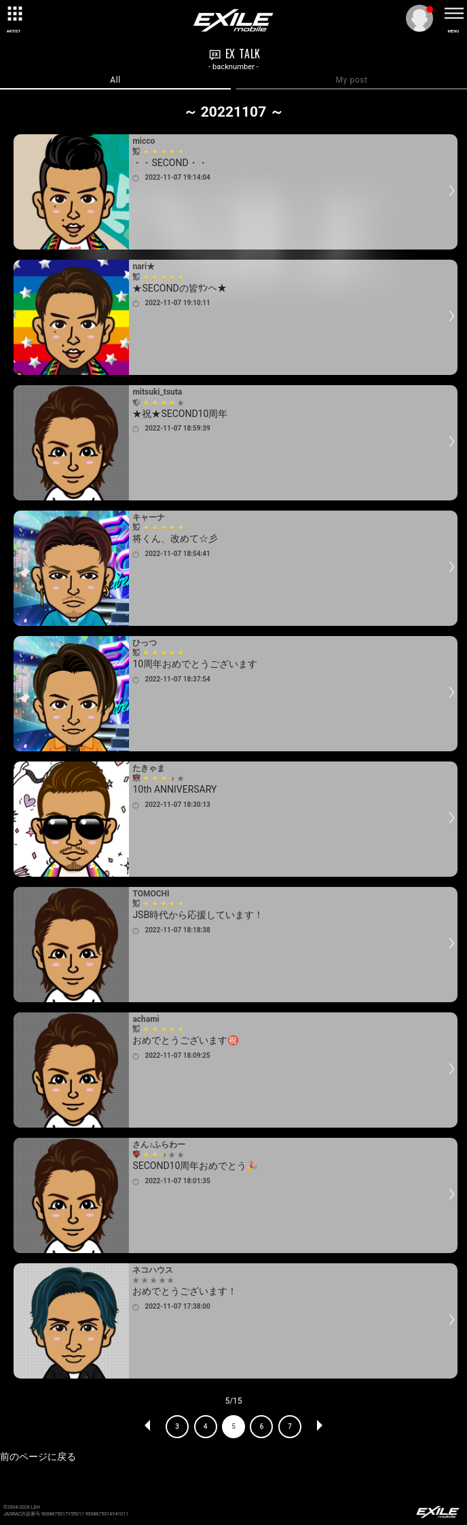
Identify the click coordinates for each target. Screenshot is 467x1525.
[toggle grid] (13, 13)
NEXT (319, 1426)
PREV (148, 1426)
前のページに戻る (38, 1456)
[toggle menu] (453, 13)
